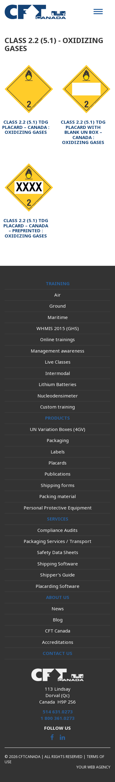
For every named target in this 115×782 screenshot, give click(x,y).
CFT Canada (57, 631)
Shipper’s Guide (57, 575)
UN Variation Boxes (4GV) (57, 429)
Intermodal (57, 373)
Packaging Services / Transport (57, 541)
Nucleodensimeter (57, 396)
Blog (58, 619)
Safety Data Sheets (57, 552)
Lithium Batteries (57, 384)
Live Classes (58, 362)
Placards (57, 463)
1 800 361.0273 (57, 718)
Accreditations (57, 642)
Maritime (58, 317)
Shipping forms (58, 485)
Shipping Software (57, 564)
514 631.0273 (58, 711)
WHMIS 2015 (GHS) (57, 328)
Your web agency (93, 767)
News (58, 608)
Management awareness (57, 351)
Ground (57, 306)
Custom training (57, 407)
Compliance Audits (57, 530)
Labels (58, 452)
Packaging (58, 440)
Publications (57, 474)
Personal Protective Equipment (58, 508)
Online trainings (57, 339)
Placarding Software (57, 586)
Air (57, 295)
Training (58, 283)
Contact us (57, 653)
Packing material (57, 496)
